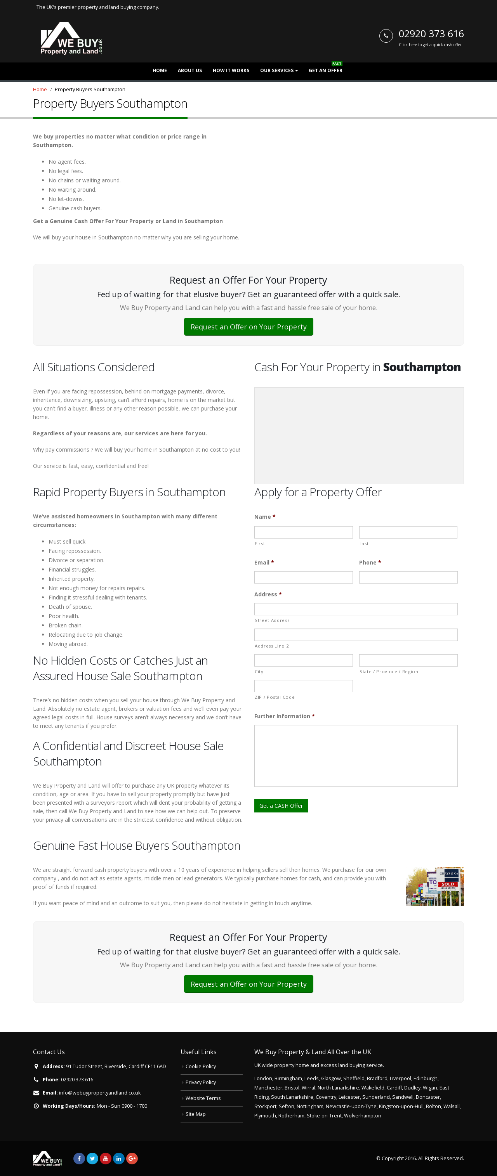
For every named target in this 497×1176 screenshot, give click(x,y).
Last (364, 543)
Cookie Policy (201, 1066)
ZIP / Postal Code (275, 697)
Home (160, 70)
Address (268, 594)
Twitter (92, 1158)
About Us (190, 70)
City (259, 671)
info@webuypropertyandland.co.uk (100, 1092)
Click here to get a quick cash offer (430, 44)
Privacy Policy (201, 1082)
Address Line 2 (272, 646)
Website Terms (203, 1098)
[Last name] (408, 532)
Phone (370, 562)
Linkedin (119, 1158)
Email (264, 562)
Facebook (79, 1158)
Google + (132, 1158)
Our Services (277, 70)
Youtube (105, 1158)
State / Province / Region (389, 671)
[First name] (303, 532)
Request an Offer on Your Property (249, 326)
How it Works (231, 70)
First (260, 543)
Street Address (272, 620)
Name (265, 516)
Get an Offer (325, 68)
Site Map (196, 1114)
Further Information (284, 716)
